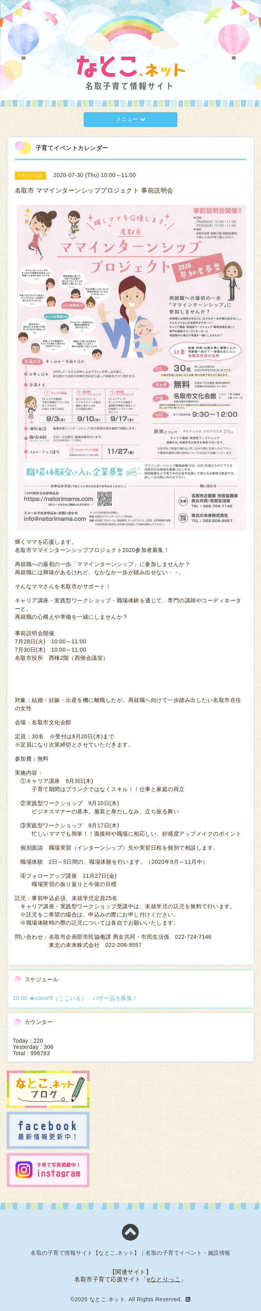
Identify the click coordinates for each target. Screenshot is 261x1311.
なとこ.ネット (107, 1299)
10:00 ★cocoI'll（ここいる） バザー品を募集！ (75, 998)
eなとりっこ (164, 1279)
